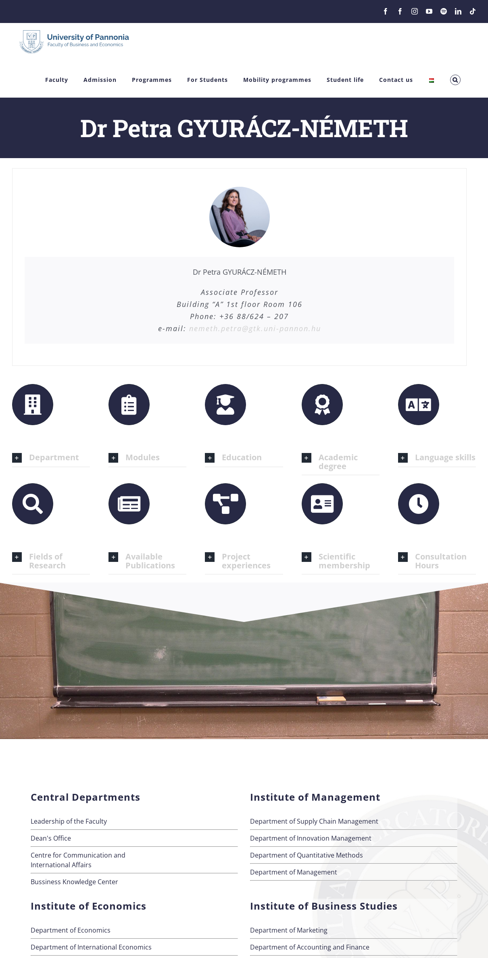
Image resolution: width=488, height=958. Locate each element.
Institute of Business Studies (324, 905)
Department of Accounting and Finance (309, 947)
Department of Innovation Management (310, 838)
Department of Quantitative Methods (306, 855)
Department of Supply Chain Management (314, 821)
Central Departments (85, 797)
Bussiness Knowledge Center (74, 881)
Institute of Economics (88, 905)
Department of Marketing (288, 930)
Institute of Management (315, 797)
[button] (455, 80)
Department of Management (293, 872)
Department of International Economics (91, 947)
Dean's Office (51, 838)
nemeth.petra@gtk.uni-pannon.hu (255, 328)
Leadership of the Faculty (69, 821)
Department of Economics (71, 930)
